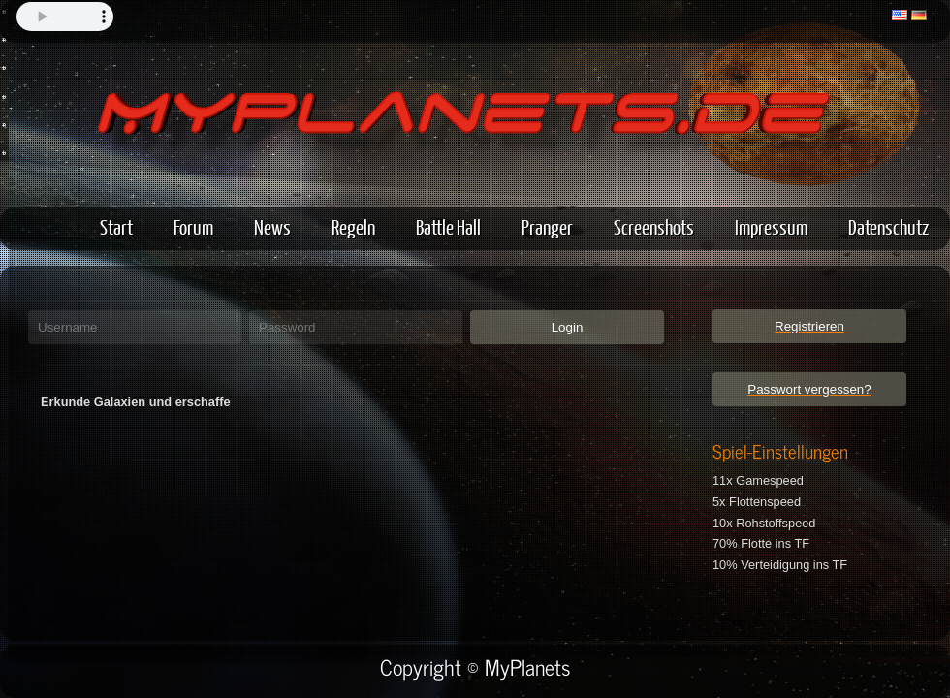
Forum (193, 226)
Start (116, 226)
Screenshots (654, 226)
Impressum (771, 226)
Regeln (353, 226)
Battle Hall (448, 226)
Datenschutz (888, 226)
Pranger (547, 226)
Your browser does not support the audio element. (64, 16)
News (272, 226)
